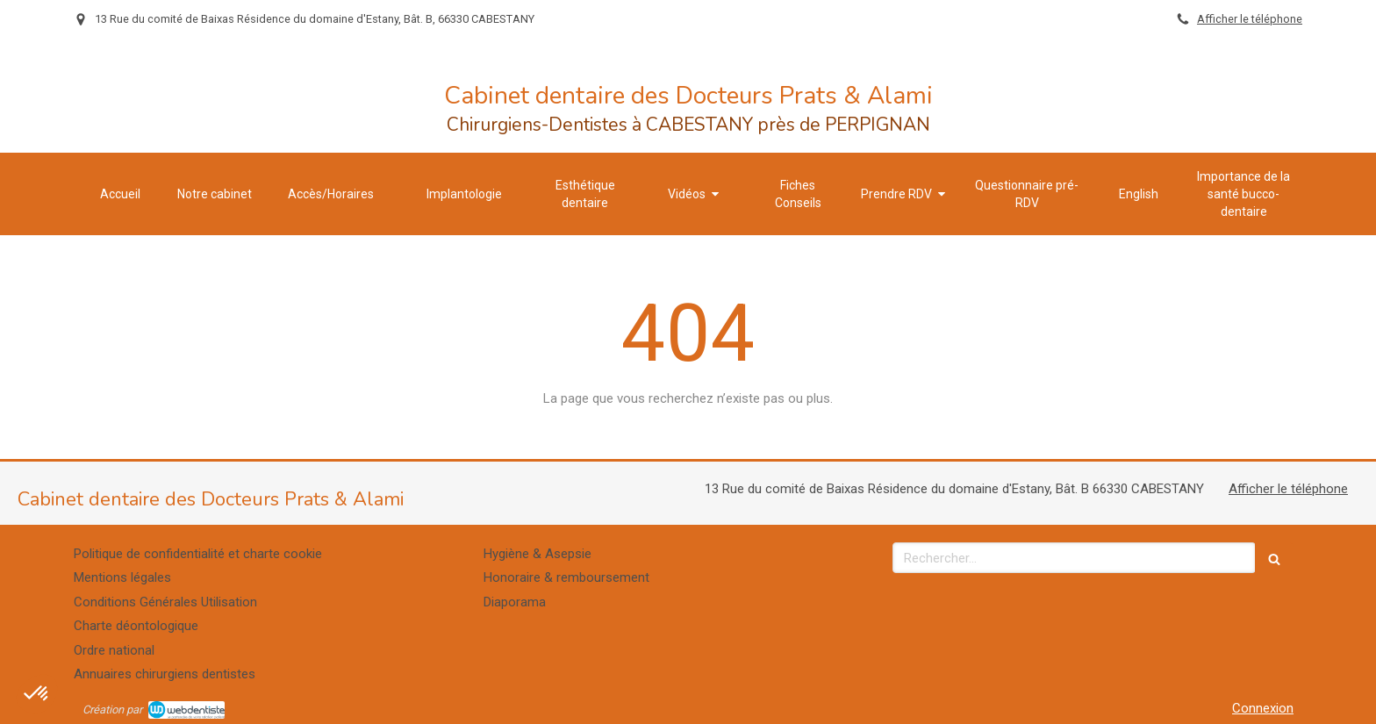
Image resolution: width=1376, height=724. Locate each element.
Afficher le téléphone (1249, 18)
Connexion (1263, 708)
